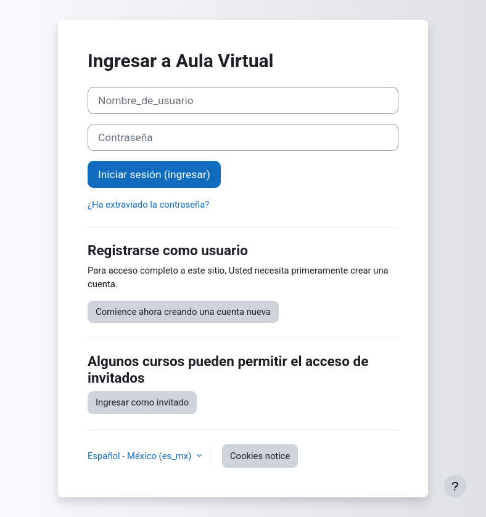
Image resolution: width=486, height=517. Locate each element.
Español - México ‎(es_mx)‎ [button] (141, 456)
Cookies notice (260, 456)
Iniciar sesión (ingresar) (154, 174)
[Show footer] (455, 486)
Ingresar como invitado (142, 402)
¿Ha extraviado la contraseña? (148, 204)
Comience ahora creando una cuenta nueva (183, 311)
